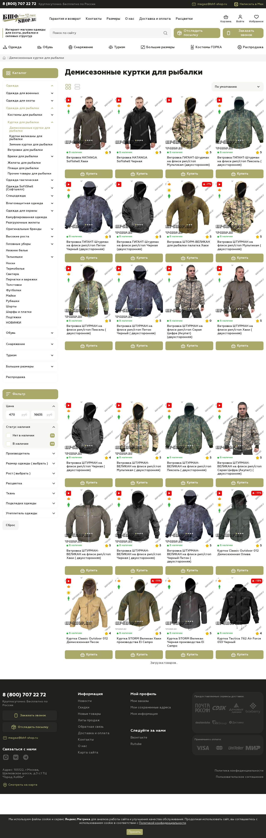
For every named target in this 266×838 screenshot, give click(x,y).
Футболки (13, 290)
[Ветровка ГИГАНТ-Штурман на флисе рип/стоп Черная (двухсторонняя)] (139, 216)
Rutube (136, 796)
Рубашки (12, 301)
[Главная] (24, 18)
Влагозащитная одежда (24, 203)
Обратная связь (90, 778)
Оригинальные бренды (24, 229)
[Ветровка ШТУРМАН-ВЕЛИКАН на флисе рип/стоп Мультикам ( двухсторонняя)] (139, 454)
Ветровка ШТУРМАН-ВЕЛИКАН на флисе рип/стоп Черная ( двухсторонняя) (139, 596)
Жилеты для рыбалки (24, 162)
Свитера (12, 274)
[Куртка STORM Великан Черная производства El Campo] (189, 647)
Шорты (11, 306)
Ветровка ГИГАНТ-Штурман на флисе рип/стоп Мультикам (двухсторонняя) (188, 169)
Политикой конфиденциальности (162, 823)
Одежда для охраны (21, 210)
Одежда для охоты (20, 100)
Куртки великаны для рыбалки (25, 138)
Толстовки (14, 284)
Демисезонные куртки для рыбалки (29, 129)
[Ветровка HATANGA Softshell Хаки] (89, 123)
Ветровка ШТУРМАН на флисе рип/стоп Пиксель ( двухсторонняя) (86, 355)
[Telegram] (25, 809)
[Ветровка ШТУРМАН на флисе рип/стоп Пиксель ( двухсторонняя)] (89, 309)
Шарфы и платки (19, 311)
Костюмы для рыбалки (25, 114)
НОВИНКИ (13, 322)
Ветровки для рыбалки (25, 149)
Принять (135, 832)
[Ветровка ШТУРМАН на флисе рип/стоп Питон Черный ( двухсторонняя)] (139, 309)
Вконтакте (139, 789)
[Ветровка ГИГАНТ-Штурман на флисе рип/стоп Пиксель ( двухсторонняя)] (240, 123)
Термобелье (15, 268)
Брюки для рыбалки (23, 156)
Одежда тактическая (22, 180)
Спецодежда (16, 195)
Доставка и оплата (155, 18)
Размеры (113, 18)
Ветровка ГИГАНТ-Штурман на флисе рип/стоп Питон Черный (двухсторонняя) (87, 262)
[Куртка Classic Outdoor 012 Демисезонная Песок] (89, 647)
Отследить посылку (190, 33)
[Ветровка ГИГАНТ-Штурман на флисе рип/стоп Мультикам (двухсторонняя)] (189, 123)
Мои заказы (140, 753)
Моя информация (144, 765)
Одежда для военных (22, 93)
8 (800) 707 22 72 (19, 4)
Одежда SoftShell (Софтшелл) (19, 188)
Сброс (10, 525)
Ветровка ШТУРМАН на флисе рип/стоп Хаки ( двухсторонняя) (235, 355)
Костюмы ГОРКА (206, 47)
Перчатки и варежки (21, 279)
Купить (88, 182)
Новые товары (89, 765)
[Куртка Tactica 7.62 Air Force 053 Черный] (240, 647)
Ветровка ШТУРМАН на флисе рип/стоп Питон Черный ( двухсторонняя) (136, 355)
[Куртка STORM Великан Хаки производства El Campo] (139, 647)
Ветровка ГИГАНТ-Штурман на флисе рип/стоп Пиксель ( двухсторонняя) (239, 169)
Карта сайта (88, 804)
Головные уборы (18, 244)
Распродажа (250, 47)
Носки (10, 263)
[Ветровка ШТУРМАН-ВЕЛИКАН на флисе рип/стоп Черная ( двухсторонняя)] (139, 550)
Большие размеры (157, 47)
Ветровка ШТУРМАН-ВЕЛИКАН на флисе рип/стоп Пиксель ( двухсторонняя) (189, 500)
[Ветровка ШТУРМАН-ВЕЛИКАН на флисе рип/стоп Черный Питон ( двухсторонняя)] (189, 550)
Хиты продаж (89, 772)
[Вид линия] (77, 87)
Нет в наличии (23, 435)
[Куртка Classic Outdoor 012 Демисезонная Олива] (240, 550)
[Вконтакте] (15, 809)
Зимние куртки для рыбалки (31, 144)
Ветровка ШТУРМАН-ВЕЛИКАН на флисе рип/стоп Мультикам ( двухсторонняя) (139, 500)
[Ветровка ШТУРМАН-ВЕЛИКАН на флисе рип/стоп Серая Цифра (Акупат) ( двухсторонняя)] (240, 454)
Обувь (45, 47)
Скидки (83, 759)
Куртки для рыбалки (23, 122)
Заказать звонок (240, 33)
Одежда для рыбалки (22, 108)
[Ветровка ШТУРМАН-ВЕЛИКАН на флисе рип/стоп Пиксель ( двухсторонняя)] (189, 454)
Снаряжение (80, 47)
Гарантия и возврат (65, 18)
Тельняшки (14, 256)
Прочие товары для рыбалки (29, 173)
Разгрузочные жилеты (23, 222)
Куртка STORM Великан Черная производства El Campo (185, 693)
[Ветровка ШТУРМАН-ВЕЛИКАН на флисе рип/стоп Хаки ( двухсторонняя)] (89, 550)
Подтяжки (13, 317)
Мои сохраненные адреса (151, 759)
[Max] (5, 809)
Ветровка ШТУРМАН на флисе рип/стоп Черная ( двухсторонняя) (85, 500)
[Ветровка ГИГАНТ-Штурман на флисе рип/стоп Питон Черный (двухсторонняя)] (89, 216)
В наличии (20, 443)
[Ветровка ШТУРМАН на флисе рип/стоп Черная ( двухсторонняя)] (89, 454)
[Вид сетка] (68, 87)
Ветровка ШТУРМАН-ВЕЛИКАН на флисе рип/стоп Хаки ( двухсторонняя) (88, 596)
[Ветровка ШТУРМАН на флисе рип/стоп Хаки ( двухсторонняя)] (240, 309)
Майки (11, 295)
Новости (85, 753)
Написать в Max (249, 4)
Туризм (116, 47)
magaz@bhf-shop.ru (209, 4)
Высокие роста (17, 236)
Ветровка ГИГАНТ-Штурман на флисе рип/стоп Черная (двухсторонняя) (138, 262)
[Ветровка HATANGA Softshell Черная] (139, 123)
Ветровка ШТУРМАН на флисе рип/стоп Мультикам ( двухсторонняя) (239, 262)
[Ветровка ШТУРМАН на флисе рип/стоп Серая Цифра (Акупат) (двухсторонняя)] (189, 309)
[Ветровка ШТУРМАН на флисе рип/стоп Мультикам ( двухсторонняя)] (240, 216)
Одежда (12, 47)
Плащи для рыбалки (23, 168)
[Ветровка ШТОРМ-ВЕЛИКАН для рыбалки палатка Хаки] (189, 216)
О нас (129, 18)
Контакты (94, 18)
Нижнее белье (17, 250)
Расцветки (184, 18)
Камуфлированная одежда (26, 217)
